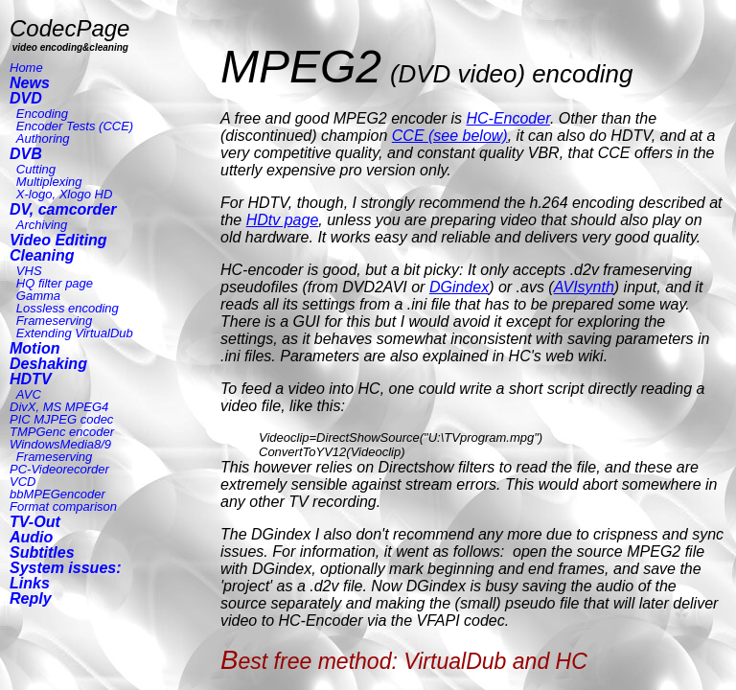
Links (30, 583)
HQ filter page (54, 283)
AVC (28, 394)
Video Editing (58, 240)
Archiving (41, 225)
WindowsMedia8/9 (60, 444)
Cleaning (42, 255)
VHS (29, 271)
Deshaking (48, 364)
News (30, 83)
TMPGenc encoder (62, 432)
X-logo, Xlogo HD (64, 194)
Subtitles (42, 552)
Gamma (38, 295)
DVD (26, 98)
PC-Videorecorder (59, 469)
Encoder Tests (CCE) (74, 126)
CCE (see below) (450, 135)
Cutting (36, 169)
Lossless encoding (67, 308)
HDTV (31, 379)
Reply (31, 598)
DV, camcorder (63, 209)
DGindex (459, 287)
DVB (26, 154)
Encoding (42, 113)
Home (26, 67)
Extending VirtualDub (74, 333)
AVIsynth (584, 287)
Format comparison (63, 506)
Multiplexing (49, 181)
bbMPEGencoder (57, 494)
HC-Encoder (507, 118)
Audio (31, 537)
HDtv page (282, 220)
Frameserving (54, 320)
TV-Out (35, 522)
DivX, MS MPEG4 (59, 407)
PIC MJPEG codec (61, 419)
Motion (34, 348)
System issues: (66, 568)
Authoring (43, 138)
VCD (22, 481)
